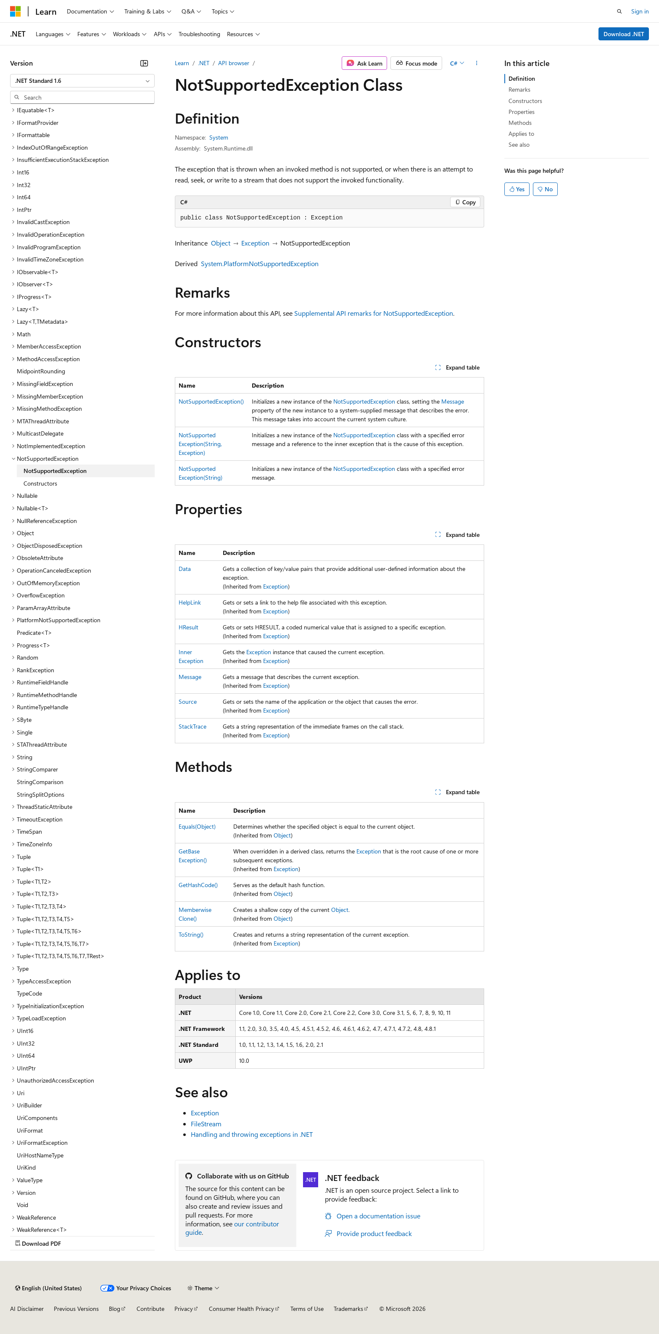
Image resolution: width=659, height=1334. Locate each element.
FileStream (206, 1123)
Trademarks (348, 1309)
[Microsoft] (15, 11)
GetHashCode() (198, 885)
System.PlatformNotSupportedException (260, 263)
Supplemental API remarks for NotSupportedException (373, 313)
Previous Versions (76, 1309)
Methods (520, 123)
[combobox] (82, 80)
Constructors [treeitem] (40, 483)
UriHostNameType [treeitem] (40, 1155)
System (218, 137)
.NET (203, 63)
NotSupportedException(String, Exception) (200, 444)
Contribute (150, 1309)
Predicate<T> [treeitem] (34, 633)
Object (220, 242)
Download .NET (624, 34)
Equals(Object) (197, 826)
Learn (182, 63)
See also (519, 144)
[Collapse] (144, 63)
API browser (233, 63)
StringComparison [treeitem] (40, 782)
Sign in (640, 11)
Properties (522, 112)
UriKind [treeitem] (26, 1167)
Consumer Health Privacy (241, 1309)
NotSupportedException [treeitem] (55, 471)
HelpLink (190, 602)
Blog (114, 1309)
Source (188, 701)
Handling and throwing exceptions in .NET (252, 1134)
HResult (188, 627)
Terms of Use (307, 1309)
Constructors (525, 101)
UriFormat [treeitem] (30, 1130)
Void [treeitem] (22, 1205)
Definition (522, 78)
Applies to (521, 133)
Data (185, 569)
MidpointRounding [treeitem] (41, 371)
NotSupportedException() (211, 401)
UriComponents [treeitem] (37, 1118)
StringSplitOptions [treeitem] (40, 794)
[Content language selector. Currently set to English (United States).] (48, 1288)
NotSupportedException (364, 401)
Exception (255, 242)
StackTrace (192, 726)
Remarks (519, 89)
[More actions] (476, 63)
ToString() (191, 934)
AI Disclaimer (27, 1309)
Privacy (183, 1309)
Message (452, 401)
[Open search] (619, 11)
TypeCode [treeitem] (29, 993)
